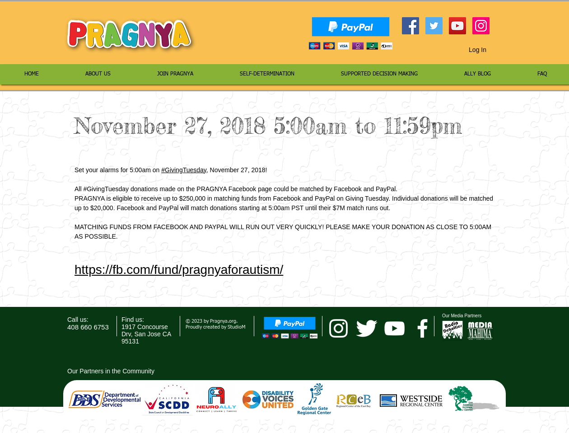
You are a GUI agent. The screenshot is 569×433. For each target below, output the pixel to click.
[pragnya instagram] (338, 328)
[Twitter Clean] (366, 328)
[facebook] (422, 328)
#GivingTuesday (183, 170)
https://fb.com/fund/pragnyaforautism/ (179, 270)
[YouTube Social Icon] (457, 25)
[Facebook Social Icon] (410, 25)
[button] (495, 49)
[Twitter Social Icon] (434, 25)
